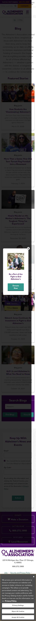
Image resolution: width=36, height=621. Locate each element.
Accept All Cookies (18, 617)
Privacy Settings (18, 605)
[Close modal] (32, 287)
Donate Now (18, 327)
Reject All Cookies (18, 611)
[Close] (34, 577)
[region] (18, 597)
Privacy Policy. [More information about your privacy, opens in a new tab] (11, 601)
